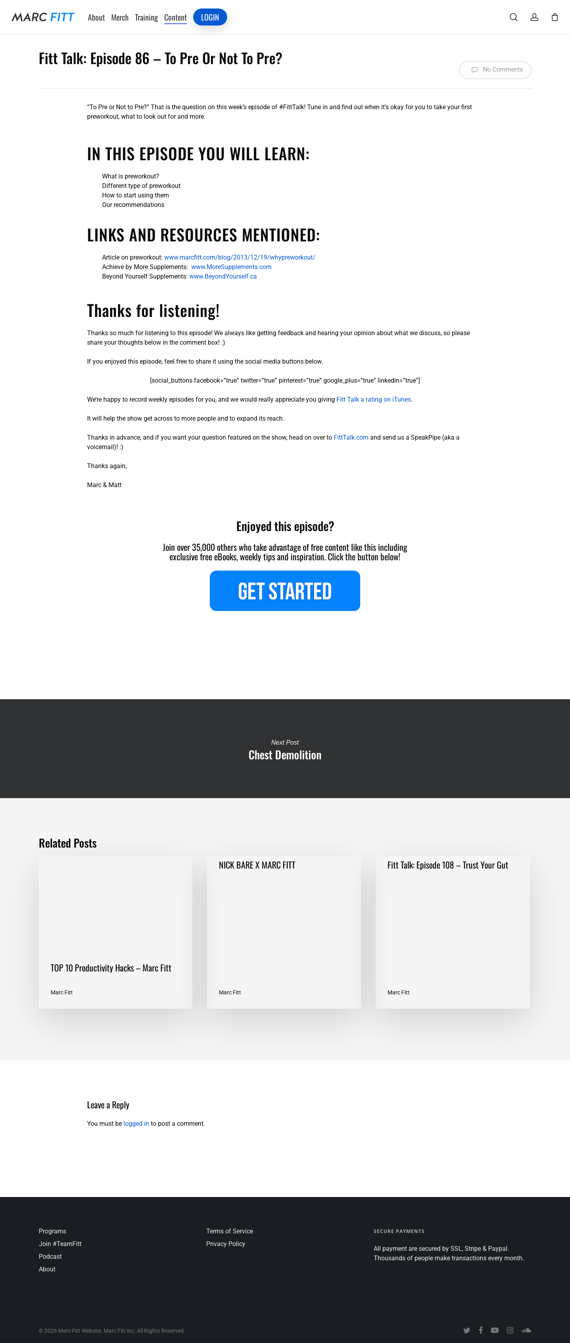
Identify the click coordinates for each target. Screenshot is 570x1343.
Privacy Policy (225, 1244)
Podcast (50, 1256)
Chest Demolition (285, 748)
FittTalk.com (351, 437)
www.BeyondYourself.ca (223, 276)
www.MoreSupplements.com (231, 267)
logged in (136, 1123)
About (47, 1269)
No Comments (495, 70)
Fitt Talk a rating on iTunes (373, 399)
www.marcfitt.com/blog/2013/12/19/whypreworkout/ (239, 257)
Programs (52, 1231)
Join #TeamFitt (60, 1244)
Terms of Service (229, 1231)
